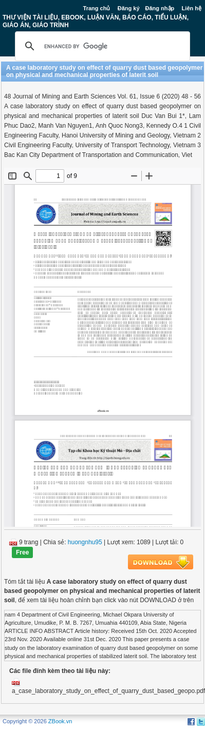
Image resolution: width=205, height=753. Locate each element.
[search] (101, 46)
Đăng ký (129, 8)
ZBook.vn (60, 721)
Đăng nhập (160, 8)
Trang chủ (96, 8)
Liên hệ (191, 8)
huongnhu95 (85, 542)
